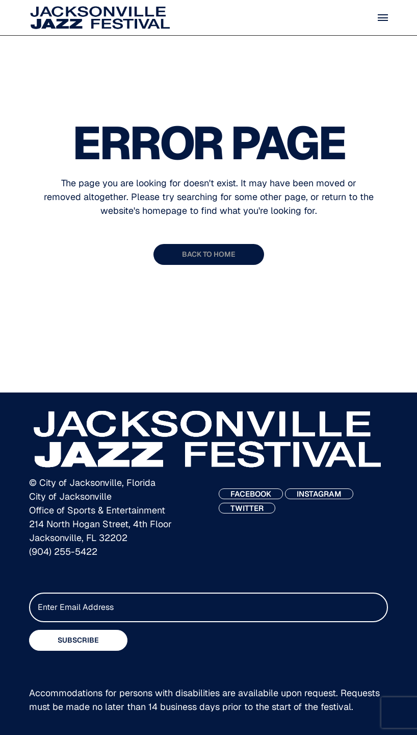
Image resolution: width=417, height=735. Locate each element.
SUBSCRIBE (78, 640)
